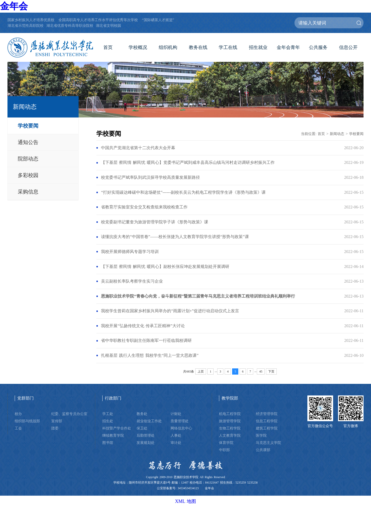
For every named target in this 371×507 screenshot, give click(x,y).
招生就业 (258, 47)
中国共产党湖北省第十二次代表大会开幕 (138, 148)
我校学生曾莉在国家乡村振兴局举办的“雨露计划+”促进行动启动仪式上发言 (170, 311)
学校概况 (138, 47)
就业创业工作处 (149, 421)
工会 (18, 428)
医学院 (261, 435)
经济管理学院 (266, 414)
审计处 (176, 443)
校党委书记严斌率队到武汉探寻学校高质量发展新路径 (150, 177)
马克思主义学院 (268, 443)
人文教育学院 (230, 435)
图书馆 (107, 443)
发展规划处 (146, 443)
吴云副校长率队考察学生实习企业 (132, 281)
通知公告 (28, 142)
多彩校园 (28, 175)
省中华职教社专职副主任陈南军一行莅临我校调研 (146, 340)
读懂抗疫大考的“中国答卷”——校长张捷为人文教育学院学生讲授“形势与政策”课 (175, 236)
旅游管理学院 (230, 421)
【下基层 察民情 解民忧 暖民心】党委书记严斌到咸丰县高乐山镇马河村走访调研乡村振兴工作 (188, 162)
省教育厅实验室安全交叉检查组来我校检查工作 (144, 207)
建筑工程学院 (266, 428)
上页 (201, 371)
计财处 (176, 414)
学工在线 (228, 47)
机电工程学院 (230, 414)
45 (260, 371)
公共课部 (263, 450)
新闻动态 (337, 134)
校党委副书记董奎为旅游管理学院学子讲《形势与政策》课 (154, 222)
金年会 (14, 6)
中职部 (224, 450)
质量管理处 (180, 421)
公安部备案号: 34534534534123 (178, 488)
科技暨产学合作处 (116, 428)
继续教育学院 (113, 435)
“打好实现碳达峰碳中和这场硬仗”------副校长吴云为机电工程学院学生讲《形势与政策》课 (183, 192)
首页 (108, 47)
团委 (54, 428)
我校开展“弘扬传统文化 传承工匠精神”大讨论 (142, 326)
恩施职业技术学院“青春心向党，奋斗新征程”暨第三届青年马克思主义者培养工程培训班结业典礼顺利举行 (198, 296)
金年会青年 (288, 47)
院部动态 (28, 159)
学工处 (107, 414)
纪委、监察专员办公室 (69, 414)
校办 (18, 414)
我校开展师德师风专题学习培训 (130, 251)
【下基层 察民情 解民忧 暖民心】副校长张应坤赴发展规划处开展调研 (165, 266)
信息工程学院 (266, 421)
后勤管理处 (146, 435)
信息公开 (348, 47)
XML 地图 (185, 501)
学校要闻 (28, 126)
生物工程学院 (230, 428)
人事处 (176, 435)
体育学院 (226, 443)
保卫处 (142, 428)
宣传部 (56, 421)
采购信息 (28, 192)
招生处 (107, 421)
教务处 (142, 414)
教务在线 (198, 47)
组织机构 (168, 47)
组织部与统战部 (27, 421)
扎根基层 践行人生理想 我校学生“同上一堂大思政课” (149, 355)
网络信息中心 (181, 428)
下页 (271, 371)
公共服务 (318, 47)
